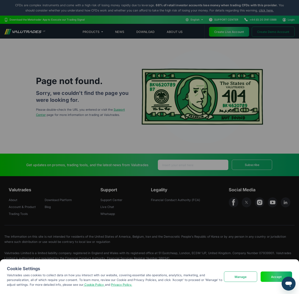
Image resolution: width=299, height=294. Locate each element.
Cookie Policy (94, 284)
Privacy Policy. (121, 284)
